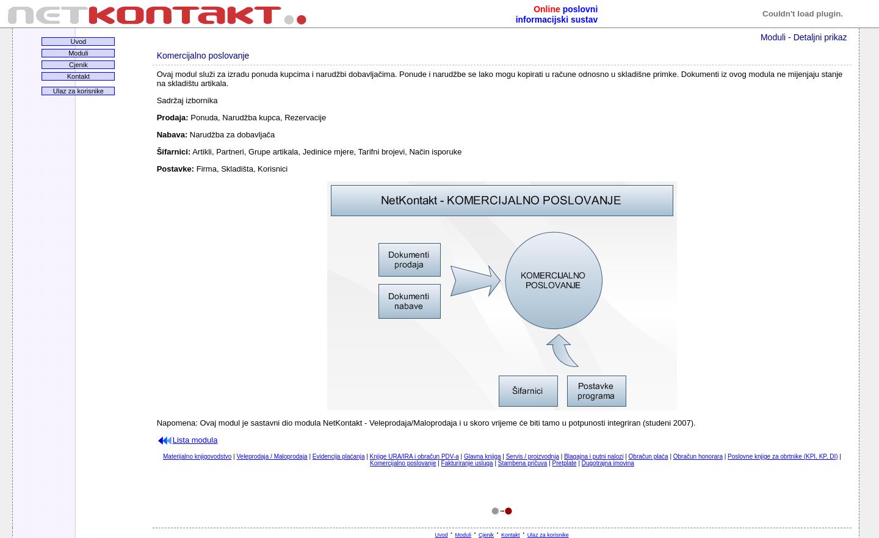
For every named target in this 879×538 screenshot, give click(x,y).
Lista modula (187, 440)
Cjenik (78, 64)
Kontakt (78, 76)
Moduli (78, 53)
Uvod (79, 41)
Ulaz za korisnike (78, 91)
